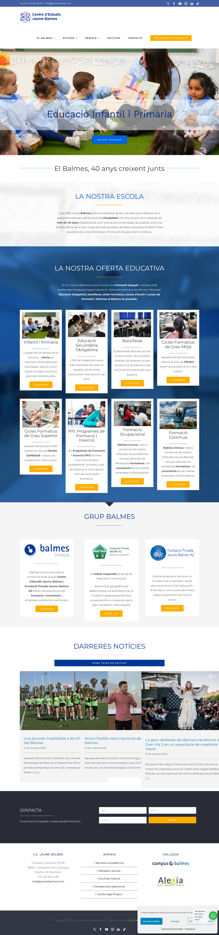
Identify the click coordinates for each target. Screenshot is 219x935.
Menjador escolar (109, 870)
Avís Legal (135, 920)
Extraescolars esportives (109, 886)
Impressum (190, 929)
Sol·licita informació (109, 141)
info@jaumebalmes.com (58, 3)
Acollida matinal (109, 878)
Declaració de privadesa (172, 929)
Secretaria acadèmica (110, 862)
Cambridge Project (109, 894)
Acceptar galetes (151, 921)
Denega (175, 921)
